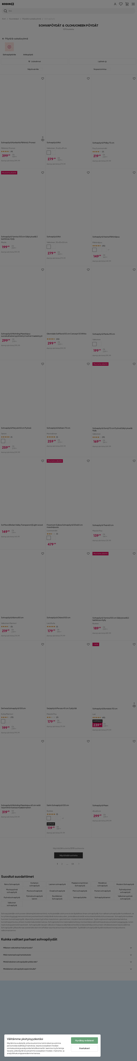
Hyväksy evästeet (84, 1040)
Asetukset (84, 1048)
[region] (52, 1045)
